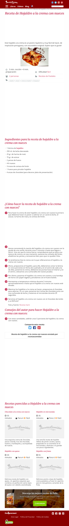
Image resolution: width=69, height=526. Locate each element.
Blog (27, 6)
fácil (49, 72)
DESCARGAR (40, 503)
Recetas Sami (24, 305)
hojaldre (19, 148)
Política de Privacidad (27, 517)
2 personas (14, 76)
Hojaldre (12, 80)
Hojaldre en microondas (45, 412)
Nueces (17, 80)
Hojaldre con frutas (43, 451)
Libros (13, 6)
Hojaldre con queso (12, 451)
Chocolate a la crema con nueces (17, 412)
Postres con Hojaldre (26, 80)
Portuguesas (36, 80)
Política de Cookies (43, 517)
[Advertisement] (34, 27)
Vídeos (20, 6)
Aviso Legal (15, 517)
